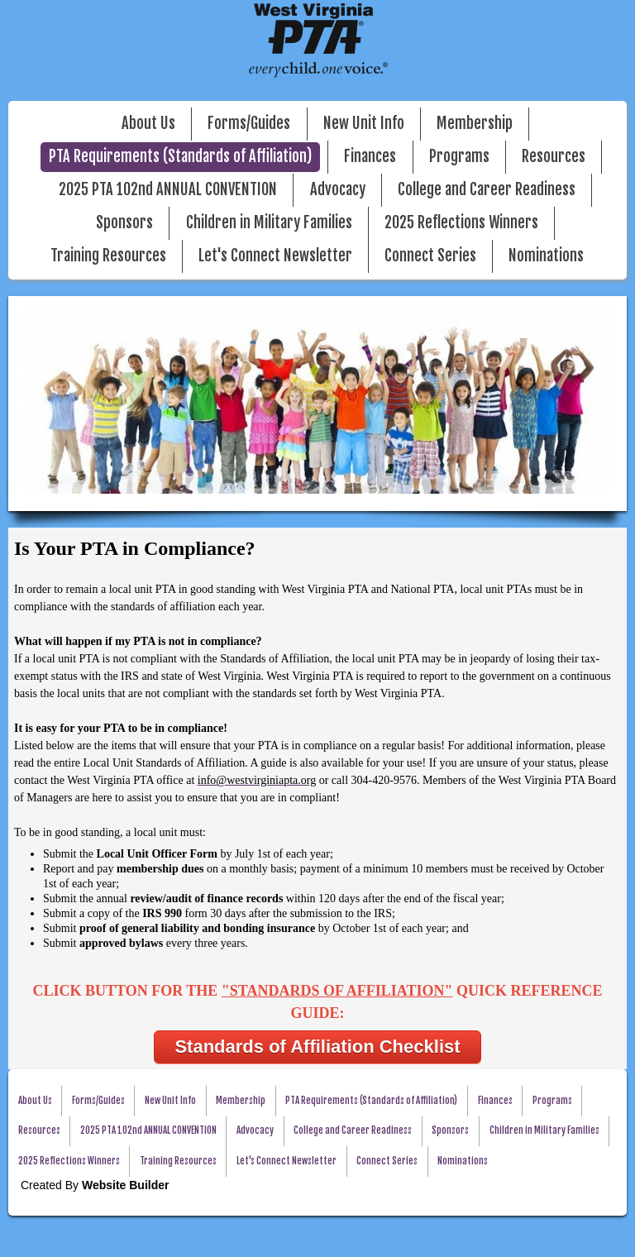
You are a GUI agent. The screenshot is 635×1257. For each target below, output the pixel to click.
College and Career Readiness (486, 189)
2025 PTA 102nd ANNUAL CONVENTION (168, 189)
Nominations (546, 255)
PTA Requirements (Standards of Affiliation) (180, 156)
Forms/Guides (249, 123)
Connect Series (430, 255)
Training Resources (108, 255)
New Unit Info (363, 123)
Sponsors (124, 222)
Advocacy (337, 189)
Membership (475, 123)
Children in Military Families (269, 222)
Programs (459, 156)
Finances (370, 156)
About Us (148, 123)
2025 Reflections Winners (461, 222)
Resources (553, 156)
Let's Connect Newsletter (275, 255)
